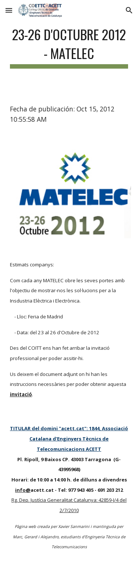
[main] (69, 46)
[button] (9, 10)
